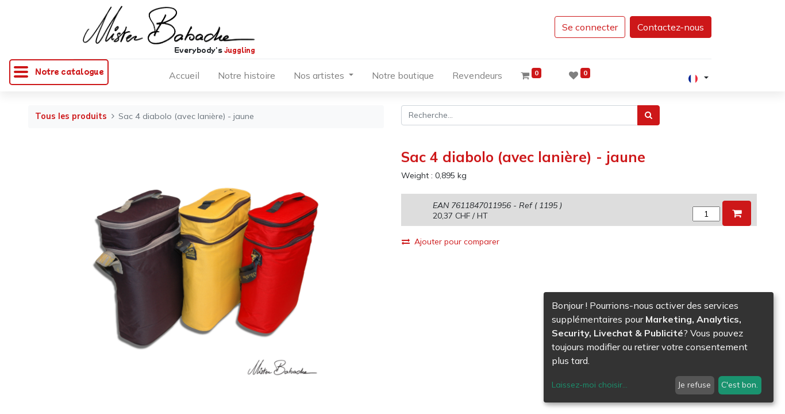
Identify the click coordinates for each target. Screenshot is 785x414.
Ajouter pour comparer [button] (450, 241)
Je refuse (694, 384)
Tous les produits (71, 116)
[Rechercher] (648, 115)
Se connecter (590, 27)
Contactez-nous (670, 27)
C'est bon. (739, 384)
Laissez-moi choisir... (590, 384)
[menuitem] (184, 77)
